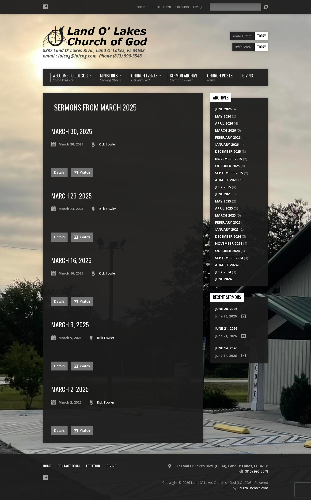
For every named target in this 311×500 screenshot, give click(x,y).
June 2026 (223, 109)
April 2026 (224, 123)
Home (140, 6)
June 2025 (223, 194)
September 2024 (229, 258)
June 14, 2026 (226, 348)
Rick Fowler (107, 144)
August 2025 (226, 180)
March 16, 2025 (71, 260)
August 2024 (226, 265)
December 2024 (228, 236)
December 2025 (228, 151)
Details (59, 172)
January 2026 (227, 144)
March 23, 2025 (71, 195)
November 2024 (228, 243)
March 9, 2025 (70, 324)
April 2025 (224, 208)
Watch (82, 172)
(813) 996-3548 (256, 471)
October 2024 (227, 250)
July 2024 (223, 272)
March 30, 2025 (71, 131)
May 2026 (223, 116)
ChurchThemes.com (252, 488)
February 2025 (227, 222)
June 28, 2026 (226, 308)
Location (182, 6)
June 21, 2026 (226, 328)
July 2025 (223, 187)
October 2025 (227, 166)
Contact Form (160, 6)
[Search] (235, 7)
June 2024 (223, 279)
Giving (197, 6)
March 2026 (225, 130)
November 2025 (228, 158)
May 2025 (223, 201)
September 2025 (229, 173)
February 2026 (227, 137)
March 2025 (225, 215)
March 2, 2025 (70, 389)
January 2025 (227, 229)
